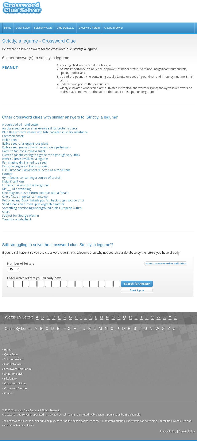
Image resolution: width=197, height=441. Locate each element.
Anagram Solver (113, 27)
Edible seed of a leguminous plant (25, 143)
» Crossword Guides (14, 383)
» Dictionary (9, 378)
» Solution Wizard (12, 359)
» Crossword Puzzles (14, 388)
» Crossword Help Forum (17, 369)
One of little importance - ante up (25, 197)
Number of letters (20, 263)
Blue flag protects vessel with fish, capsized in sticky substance (45, 132)
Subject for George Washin (20, 215)
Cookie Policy (187, 431)
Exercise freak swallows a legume (25, 159)
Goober (7, 174)
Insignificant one (13, 181)
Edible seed (10, 140)
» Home (6, 349)
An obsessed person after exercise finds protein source (39, 128)
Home (7, 27)
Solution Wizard (43, 27)
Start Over (137, 290)
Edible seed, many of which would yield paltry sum (36, 147)
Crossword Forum (89, 27)
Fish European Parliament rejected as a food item (36, 170)
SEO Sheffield (132, 414)
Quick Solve (23, 27)
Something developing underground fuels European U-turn (42, 208)
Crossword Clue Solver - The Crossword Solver (22, 9)
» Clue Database (12, 364)
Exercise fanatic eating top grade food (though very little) (41, 155)
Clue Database (65, 27)
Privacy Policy (168, 431)
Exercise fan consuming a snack (24, 151)
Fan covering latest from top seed (25, 166)
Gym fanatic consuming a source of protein (31, 178)
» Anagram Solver (13, 374)
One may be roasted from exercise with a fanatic (35, 193)
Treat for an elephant (16, 219)
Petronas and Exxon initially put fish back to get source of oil (43, 200)
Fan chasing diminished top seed (24, 162)
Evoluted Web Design (91, 414)
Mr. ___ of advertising (16, 189)
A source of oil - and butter (20, 125)
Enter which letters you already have (34, 278)
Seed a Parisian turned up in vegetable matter (33, 204)
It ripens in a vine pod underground (26, 185)
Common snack (13, 136)
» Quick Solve (10, 354)
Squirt (6, 212)
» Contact (8, 393)
